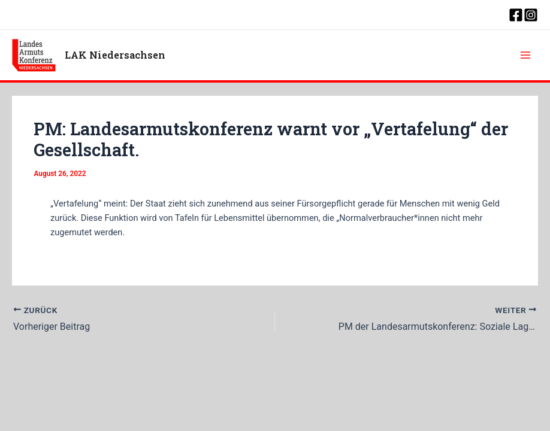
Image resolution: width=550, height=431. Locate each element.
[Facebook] (516, 15)
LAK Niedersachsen (115, 54)
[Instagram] (531, 15)
